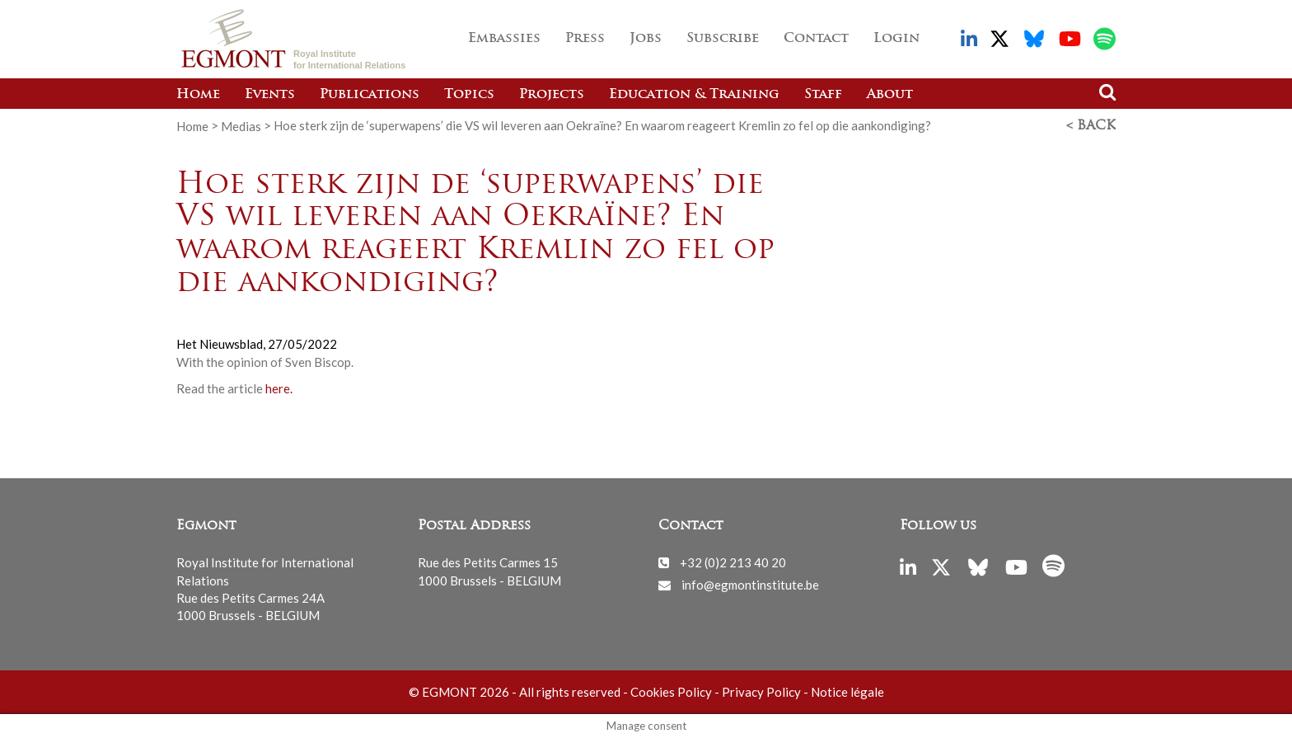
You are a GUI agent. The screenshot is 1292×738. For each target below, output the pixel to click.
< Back (1091, 126)
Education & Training (694, 94)
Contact (816, 38)
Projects (551, 94)
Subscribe (722, 38)
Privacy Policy (761, 691)
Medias (241, 125)
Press (585, 38)
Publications (369, 94)
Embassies (504, 38)
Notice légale (847, 691)
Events (270, 94)
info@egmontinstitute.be (750, 584)
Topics (469, 94)
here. (279, 388)
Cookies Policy (671, 691)
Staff (823, 94)
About (890, 94)
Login (896, 38)
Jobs (646, 38)
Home (198, 94)
